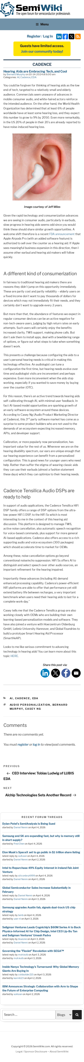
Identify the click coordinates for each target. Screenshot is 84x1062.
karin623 (19, 978)
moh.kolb (23, 954)
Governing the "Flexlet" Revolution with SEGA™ (33, 951)
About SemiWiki (59, 1051)
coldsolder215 (26, 974)
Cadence (25, 77)
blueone (22, 939)
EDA (34, 77)
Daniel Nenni (21, 827)
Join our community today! (42, 52)
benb (21, 915)
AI (18, 77)
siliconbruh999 (26, 875)
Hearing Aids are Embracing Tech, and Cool (35, 71)
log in (36, 744)
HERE (14, 656)
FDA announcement (62, 234)
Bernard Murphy (16, 74)
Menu (42, 24)
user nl (17, 918)
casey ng (33, 708)
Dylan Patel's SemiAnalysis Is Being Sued (28, 823)
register (22, 744)
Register (34, 36)
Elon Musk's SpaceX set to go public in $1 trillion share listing (41, 852)
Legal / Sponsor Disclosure (32, 1051)
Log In (48, 36)
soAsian (22, 856)
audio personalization (30, 704)
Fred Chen (19, 843)
